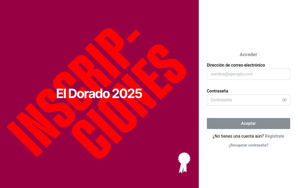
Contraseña (217, 91)
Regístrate (274, 136)
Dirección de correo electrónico (236, 65)
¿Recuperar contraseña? (248, 145)
